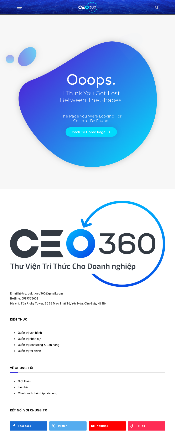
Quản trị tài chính (29, 351)
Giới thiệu (24, 381)
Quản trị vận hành (30, 333)
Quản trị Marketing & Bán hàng (38, 345)
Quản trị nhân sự (29, 339)
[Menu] (19, 7)
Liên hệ (23, 387)
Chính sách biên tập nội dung (37, 393)
